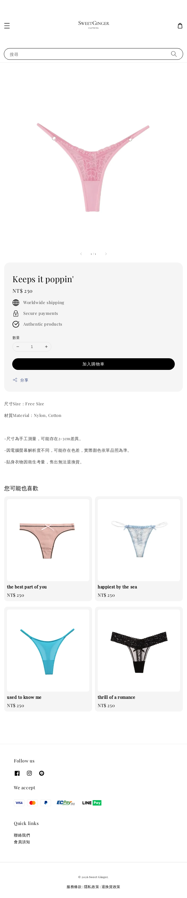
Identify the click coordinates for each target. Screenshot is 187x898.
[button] (7, 26)
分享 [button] (20, 380)
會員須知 (22, 841)
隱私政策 (91, 886)
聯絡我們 (22, 835)
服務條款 (74, 886)
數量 (16, 337)
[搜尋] (174, 53)
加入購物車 (93, 364)
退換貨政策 (111, 886)
